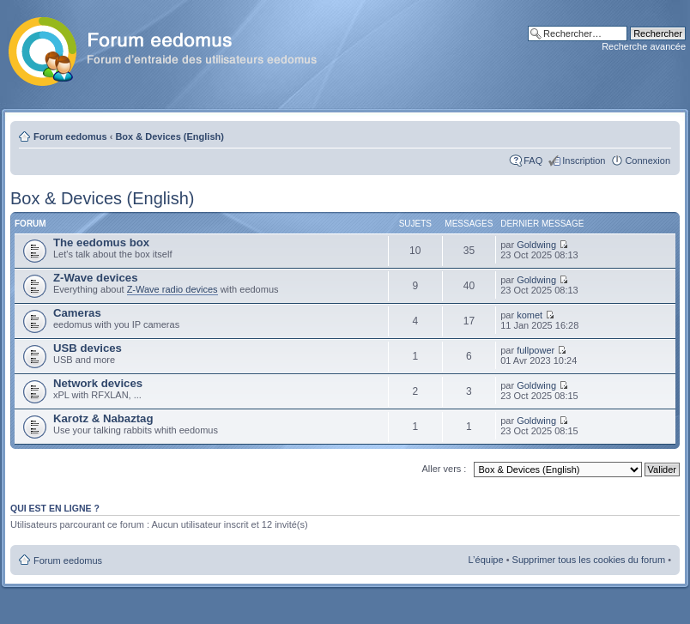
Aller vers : (443, 468)
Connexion (647, 160)
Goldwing (536, 244)
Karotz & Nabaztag (103, 418)
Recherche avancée (644, 46)
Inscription (583, 160)
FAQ (533, 160)
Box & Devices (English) (169, 136)
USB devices (87, 348)
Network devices (97, 383)
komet (529, 315)
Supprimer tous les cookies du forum (589, 559)
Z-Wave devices (95, 277)
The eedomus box (101, 242)
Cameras (77, 312)
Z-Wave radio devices (172, 289)
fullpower (535, 350)
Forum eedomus (70, 136)
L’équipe (486, 559)
